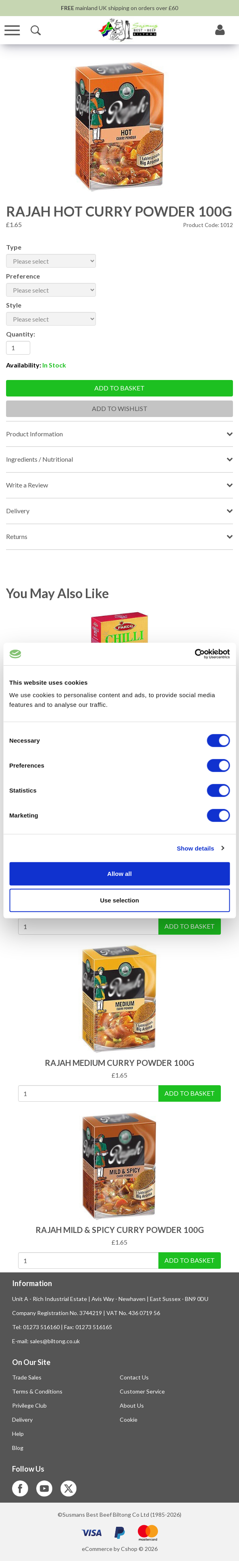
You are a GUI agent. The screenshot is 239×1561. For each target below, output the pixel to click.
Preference (23, 276)
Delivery (17, 510)
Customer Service (142, 1391)
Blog (17, 1447)
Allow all (119, 873)
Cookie (128, 1419)
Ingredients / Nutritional (39, 459)
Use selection (119, 899)
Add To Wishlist (120, 408)
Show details (195, 848)
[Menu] (12, 30)
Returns (16, 536)
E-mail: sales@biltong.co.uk (46, 1341)
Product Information (34, 434)
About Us (132, 1405)
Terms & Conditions (37, 1391)
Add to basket (119, 388)
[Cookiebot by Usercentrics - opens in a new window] (194, 654)
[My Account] (220, 30)
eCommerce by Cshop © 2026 (120, 1548)
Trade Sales (27, 1377)
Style (13, 305)
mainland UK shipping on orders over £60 (119, 7)
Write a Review (27, 485)
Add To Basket (189, 926)
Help (18, 1433)
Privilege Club (29, 1405)
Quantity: (20, 334)
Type (13, 247)
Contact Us (134, 1377)
